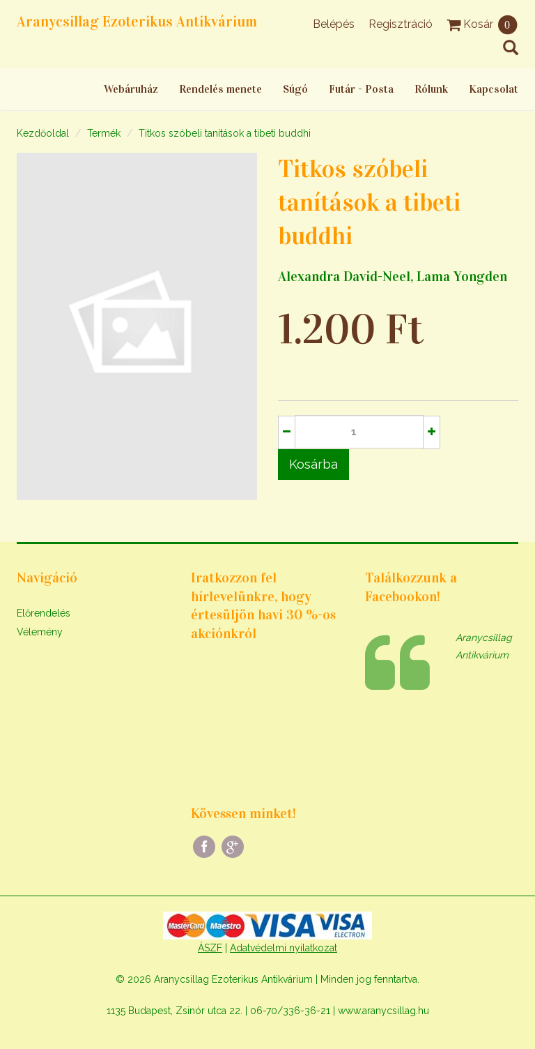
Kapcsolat (493, 89)
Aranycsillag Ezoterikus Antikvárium (137, 22)
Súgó (295, 89)
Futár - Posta (361, 89)
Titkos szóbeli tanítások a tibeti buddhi (225, 133)
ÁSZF (210, 947)
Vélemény (40, 631)
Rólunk (431, 89)
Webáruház (131, 89)
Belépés (334, 24)
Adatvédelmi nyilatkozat (283, 947)
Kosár (482, 24)
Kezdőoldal (43, 133)
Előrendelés (43, 613)
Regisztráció (401, 24)
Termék (104, 133)
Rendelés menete (220, 89)
